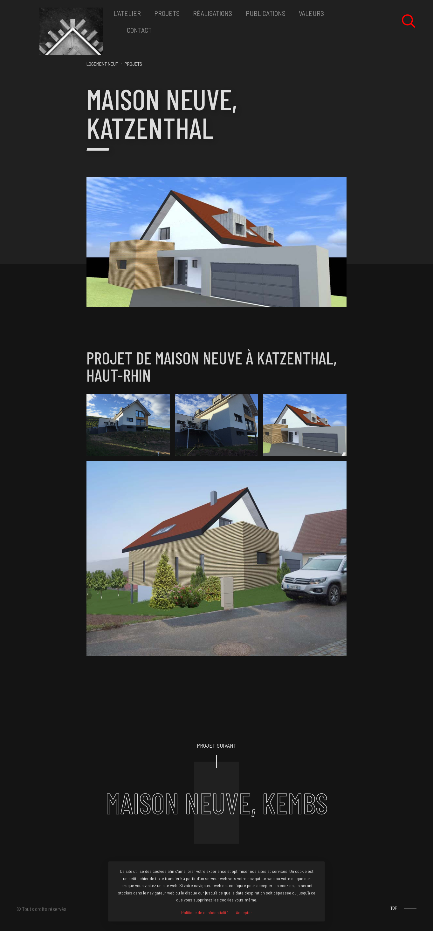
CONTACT (139, 30)
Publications (265, 13)
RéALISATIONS (212, 13)
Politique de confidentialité (205, 912)
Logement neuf (102, 64)
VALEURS (311, 13)
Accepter (244, 912)
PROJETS (167, 13)
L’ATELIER (127, 13)
